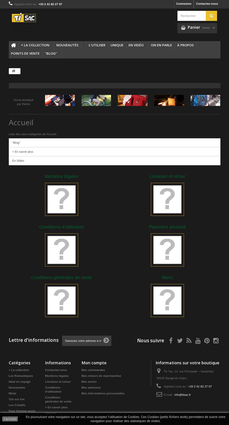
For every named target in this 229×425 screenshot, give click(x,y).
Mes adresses (91, 387)
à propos (185, 45)
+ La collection (35, 45)
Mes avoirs (89, 381)
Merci (167, 277)
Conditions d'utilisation (61, 227)
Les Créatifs (17, 405)
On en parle (161, 45)
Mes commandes (93, 370)
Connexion (183, 3)
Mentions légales (61, 176)
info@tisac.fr (183, 394)
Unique (117, 45)
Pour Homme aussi (22, 411)
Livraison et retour (167, 176)
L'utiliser (97, 45)
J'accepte (10, 419)
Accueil (21, 122)
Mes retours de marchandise (101, 376)
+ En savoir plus (22, 151)
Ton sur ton (17, 399)
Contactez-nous (207, 3)
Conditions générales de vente (61, 277)
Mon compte (94, 362)
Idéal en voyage (20, 381)
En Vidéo (136, 45)
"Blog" (51, 53)
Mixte (12, 393)
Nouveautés (67, 45)
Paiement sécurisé (167, 227)
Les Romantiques (21, 376)
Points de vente (25, 53)
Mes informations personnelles (103, 393)
